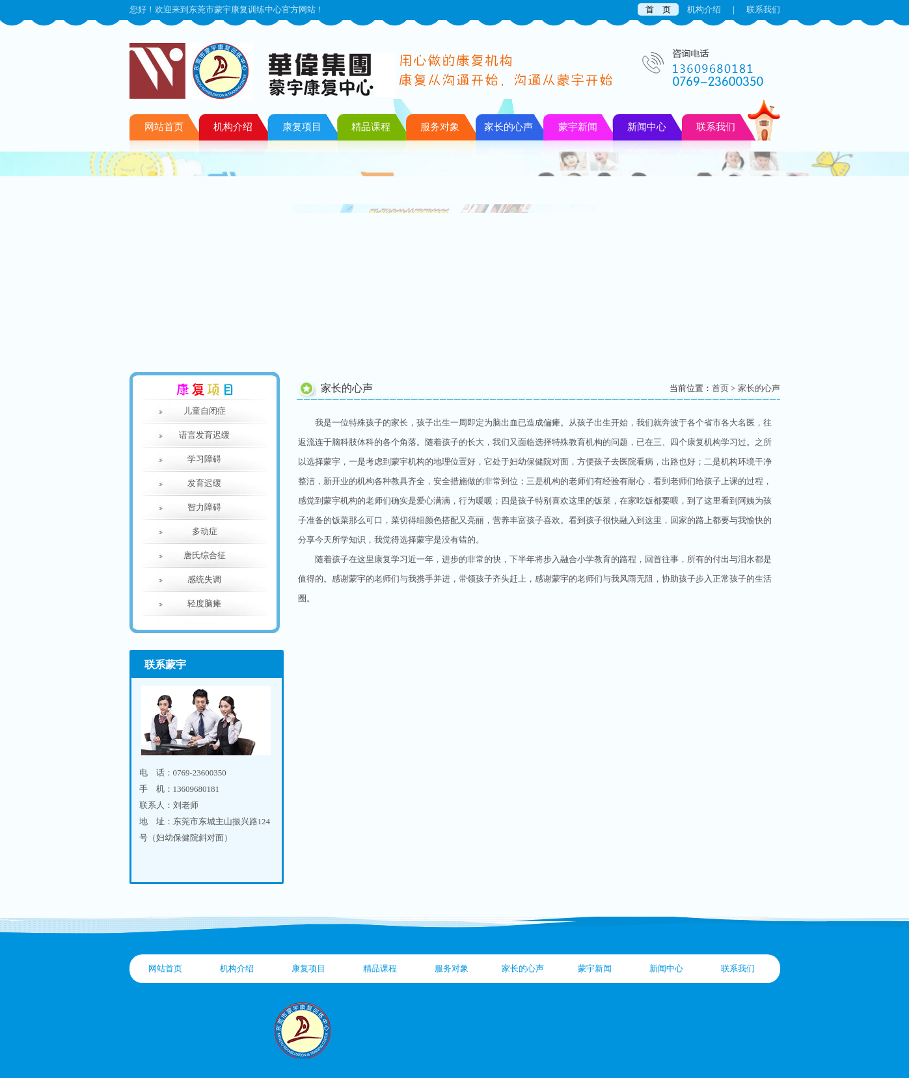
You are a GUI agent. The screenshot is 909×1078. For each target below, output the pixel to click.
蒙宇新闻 (595, 968)
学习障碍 (204, 459)
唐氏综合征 (204, 555)
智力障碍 (204, 507)
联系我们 (763, 9)
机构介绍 (704, 9)
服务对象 (451, 968)
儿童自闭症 (204, 411)
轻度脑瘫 (204, 603)
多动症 (204, 531)
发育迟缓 (204, 483)
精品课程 (380, 968)
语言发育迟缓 (204, 435)
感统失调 (204, 579)
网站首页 (163, 127)
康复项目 (308, 968)
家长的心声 (759, 388)
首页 (720, 388)
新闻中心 (666, 968)
